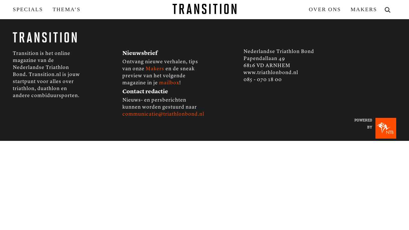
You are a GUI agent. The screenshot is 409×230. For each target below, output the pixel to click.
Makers (364, 9)
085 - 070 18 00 (262, 79)
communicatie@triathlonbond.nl (163, 114)
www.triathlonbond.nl (270, 72)
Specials (28, 9)
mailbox (169, 83)
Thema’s (66, 9)
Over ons (325, 9)
